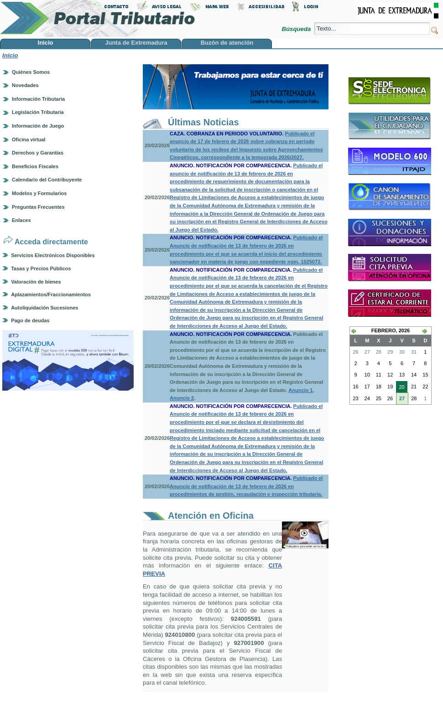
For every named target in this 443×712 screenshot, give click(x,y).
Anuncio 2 (182, 398)
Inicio (10, 55)
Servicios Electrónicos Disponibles (52, 255)
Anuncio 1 (300, 390)
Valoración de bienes (36, 281)
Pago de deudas (30, 320)
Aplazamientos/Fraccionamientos (51, 294)
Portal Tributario (97, 18)
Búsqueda (297, 29)
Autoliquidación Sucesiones (44, 307)
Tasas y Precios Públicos (41, 268)
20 (400, 387)
